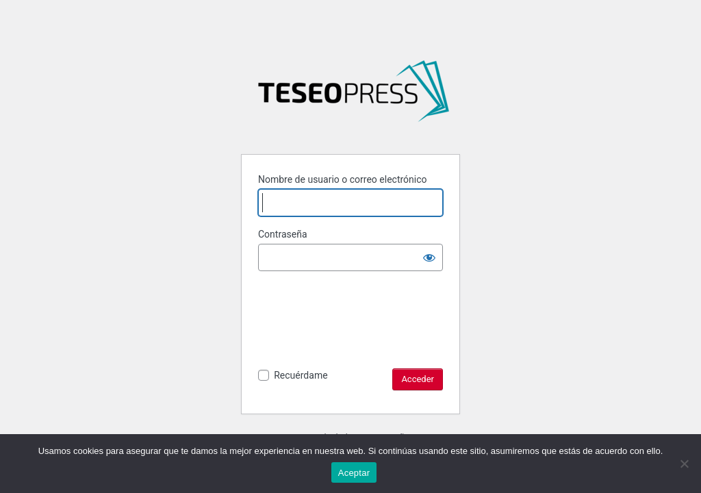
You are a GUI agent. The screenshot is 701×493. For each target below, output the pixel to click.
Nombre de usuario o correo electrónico (342, 179)
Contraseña (282, 234)
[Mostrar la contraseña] (429, 257)
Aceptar (354, 473)
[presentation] (362, 315)
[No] (684, 463)
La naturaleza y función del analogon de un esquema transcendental (353, 96)
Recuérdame (300, 375)
